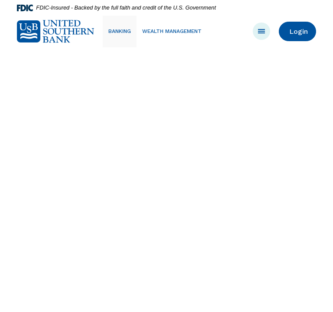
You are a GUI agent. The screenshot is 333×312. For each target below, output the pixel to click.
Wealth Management (172, 31)
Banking (119, 31)
